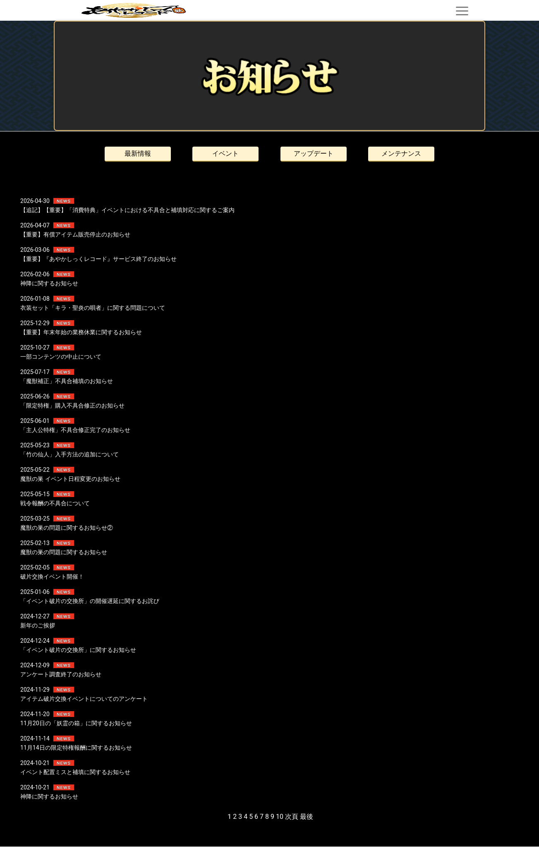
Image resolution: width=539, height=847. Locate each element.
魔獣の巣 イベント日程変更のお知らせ (70, 478)
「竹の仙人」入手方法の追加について (69, 454)
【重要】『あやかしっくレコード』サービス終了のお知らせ (98, 259)
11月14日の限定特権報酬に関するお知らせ (76, 747)
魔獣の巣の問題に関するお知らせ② (66, 527)
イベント (225, 153)
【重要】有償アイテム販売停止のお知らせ (75, 234)
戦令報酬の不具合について (55, 503)
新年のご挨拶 (37, 625)
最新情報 (138, 153)
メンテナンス (401, 153)
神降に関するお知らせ (49, 283)
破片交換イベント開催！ (52, 576)
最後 (306, 816)
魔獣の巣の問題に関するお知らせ (63, 552)
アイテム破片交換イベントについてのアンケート (84, 698)
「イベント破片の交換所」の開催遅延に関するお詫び (89, 601)
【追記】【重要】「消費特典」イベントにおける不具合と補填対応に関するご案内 (127, 210)
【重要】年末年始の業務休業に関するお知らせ (81, 332)
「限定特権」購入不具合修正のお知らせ (72, 405)
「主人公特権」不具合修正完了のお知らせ (75, 430)
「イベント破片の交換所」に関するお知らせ (78, 650)
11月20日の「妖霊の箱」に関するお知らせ (76, 723)
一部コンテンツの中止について (60, 356)
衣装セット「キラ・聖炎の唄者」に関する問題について (92, 307)
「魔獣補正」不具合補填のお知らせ (66, 381)
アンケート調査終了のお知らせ (60, 674)
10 (279, 816)
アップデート (313, 153)
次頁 (291, 816)
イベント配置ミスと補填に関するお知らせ (75, 772)
